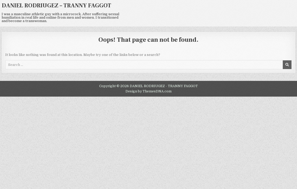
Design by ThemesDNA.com (148, 91)
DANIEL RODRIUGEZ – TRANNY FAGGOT (56, 5)
